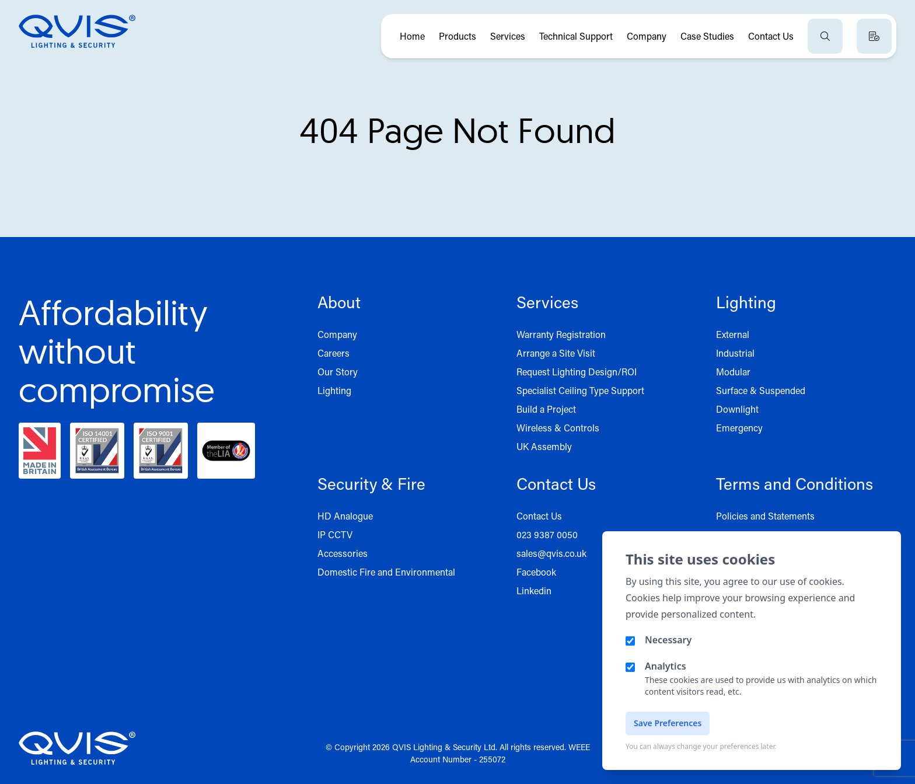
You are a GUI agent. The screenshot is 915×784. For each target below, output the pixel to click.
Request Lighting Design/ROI (576, 371)
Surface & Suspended (760, 390)
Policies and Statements (765, 516)
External (732, 334)
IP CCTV (334, 534)
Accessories (342, 553)
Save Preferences (667, 723)
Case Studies (707, 36)
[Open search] (825, 36)
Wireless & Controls (557, 427)
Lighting (334, 390)
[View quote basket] (874, 36)
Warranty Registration (561, 334)
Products (457, 36)
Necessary (668, 639)
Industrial (735, 353)
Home (412, 36)
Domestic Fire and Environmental (386, 572)
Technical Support (576, 36)
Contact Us (771, 36)
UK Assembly (544, 446)
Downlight (737, 409)
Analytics (665, 666)
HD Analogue (345, 516)
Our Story (337, 371)
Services (507, 36)
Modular (733, 371)
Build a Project (546, 409)
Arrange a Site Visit (555, 353)
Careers (333, 353)
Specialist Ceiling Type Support (580, 390)
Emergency (739, 427)
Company (646, 36)
